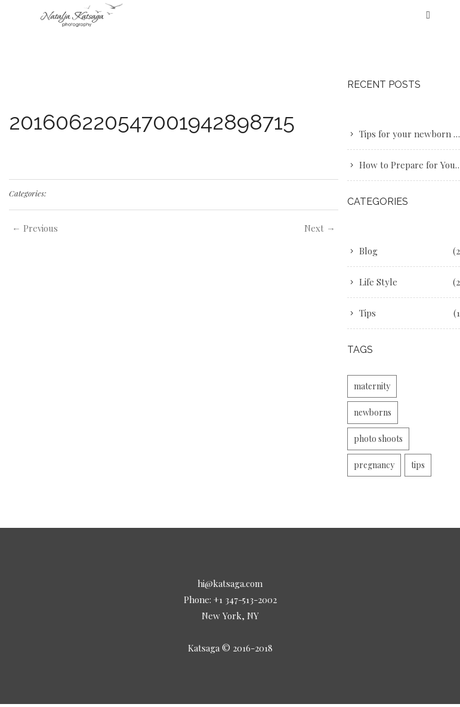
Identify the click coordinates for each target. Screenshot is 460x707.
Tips (367, 313)
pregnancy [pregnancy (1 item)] (374, 465)
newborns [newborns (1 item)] (372, 412)
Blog (368, 251)
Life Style (378, 282)
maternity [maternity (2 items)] (372, 386)
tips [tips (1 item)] (418, 465)
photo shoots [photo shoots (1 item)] (378, 438)
